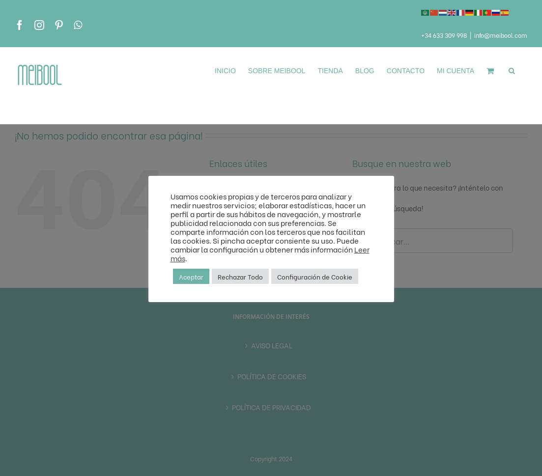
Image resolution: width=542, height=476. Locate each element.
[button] (512, 70)
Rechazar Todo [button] (240, 276)
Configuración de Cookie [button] (314, 276)
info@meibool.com (500, 35)
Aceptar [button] (191, 276)
